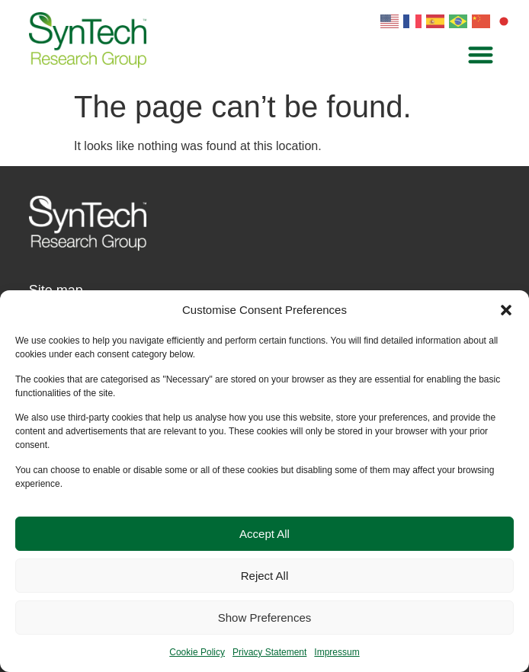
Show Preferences (265, 617)
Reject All (265, 575)
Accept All (264, 533)
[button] (506, 310)
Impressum (336, 652)
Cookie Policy (197, 652)
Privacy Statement (269, 652)
